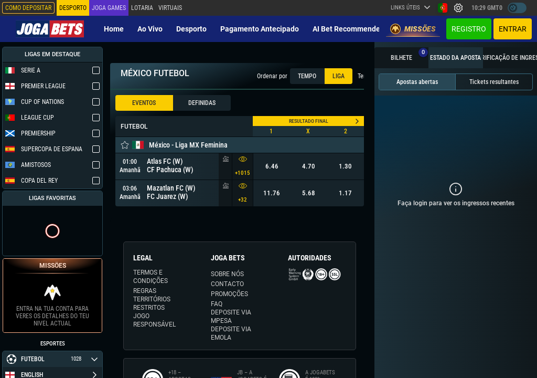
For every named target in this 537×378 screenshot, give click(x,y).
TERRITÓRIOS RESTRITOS (151, 303)
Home (114, 29)
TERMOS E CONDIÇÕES (150, 277)
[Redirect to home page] (50, 29)
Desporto (191, 29)
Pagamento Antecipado (259, 29)
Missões (413, 29)
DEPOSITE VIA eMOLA (231, 333)
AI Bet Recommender (348, 29)
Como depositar (28, 8)
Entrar (513, 29)
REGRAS (144, 291)
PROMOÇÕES (229, 294)
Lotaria (142, 8)
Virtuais (170, 8)
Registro (469, 29)
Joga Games (109, 8)
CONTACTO (227, 284)
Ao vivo (150, 29)
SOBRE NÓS (227, 274)
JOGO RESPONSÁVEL (154, 320)
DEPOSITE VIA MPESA (231, 316)
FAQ (216, 304)
